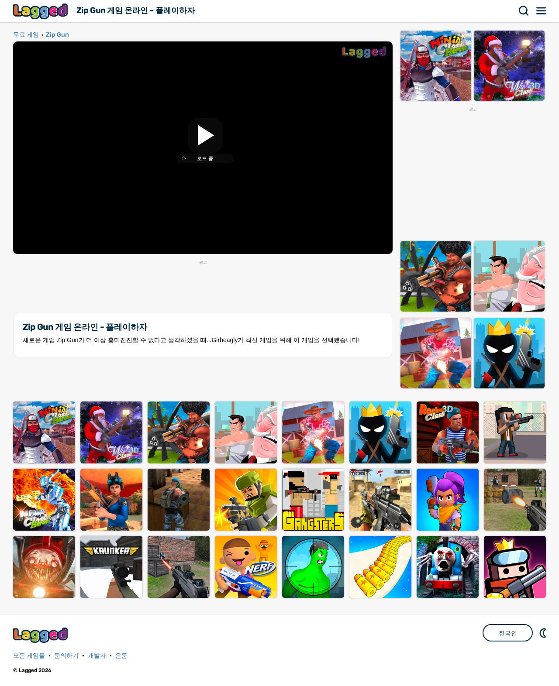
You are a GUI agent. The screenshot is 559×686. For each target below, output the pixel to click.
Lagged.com (41, 635)
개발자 (97, 655)
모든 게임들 (29, 655)
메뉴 (541, 11)
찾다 (524, 11)
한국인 (508, 633)
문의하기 (66, 655)
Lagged (41, 11)
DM (543, 632)
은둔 (121, 655)
